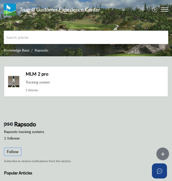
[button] (155, 9)
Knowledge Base (16, 50)
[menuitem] (155, 9)
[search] (86, 37)
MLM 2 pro (37, 74)
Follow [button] (13, 151)
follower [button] (12, 138)
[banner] (86, 28)
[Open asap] (161, 170)
